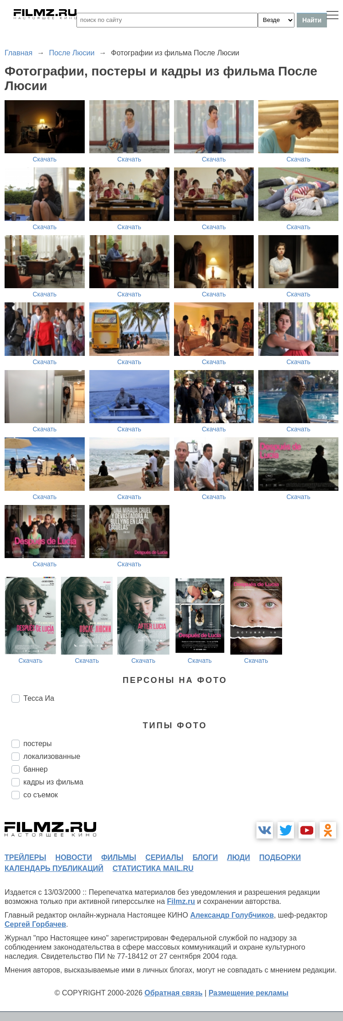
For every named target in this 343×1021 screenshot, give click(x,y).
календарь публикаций (54, 868)
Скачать (45, 159)
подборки (280, 857)
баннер (35, 769)
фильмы (118, 857)
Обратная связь (174, 993)
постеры (37, 743)
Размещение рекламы (248, 993)
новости (73, 857)
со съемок (40, 795)
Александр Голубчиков (232, 915)
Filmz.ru (181, 901)
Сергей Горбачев (35, 924)
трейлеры (25, 857)
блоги (205, 857)
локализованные (51, 756)
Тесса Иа (38, 698)
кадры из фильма (53, 782)
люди (238, 857)
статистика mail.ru (153, 868)
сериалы (164, 857)
